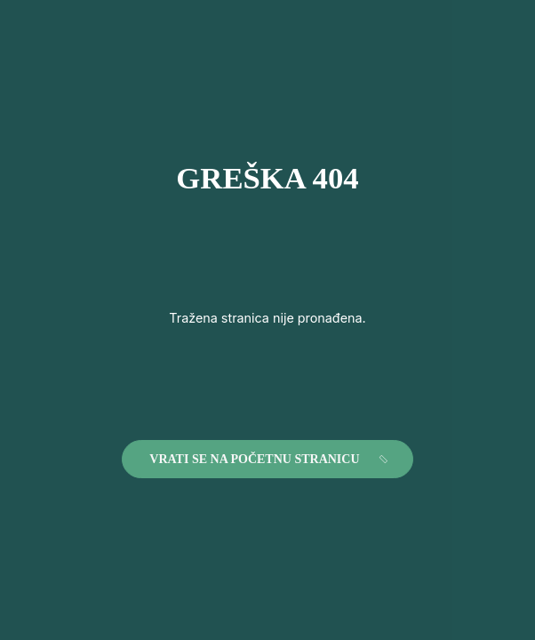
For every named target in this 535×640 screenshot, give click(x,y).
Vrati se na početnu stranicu (270, 460)
